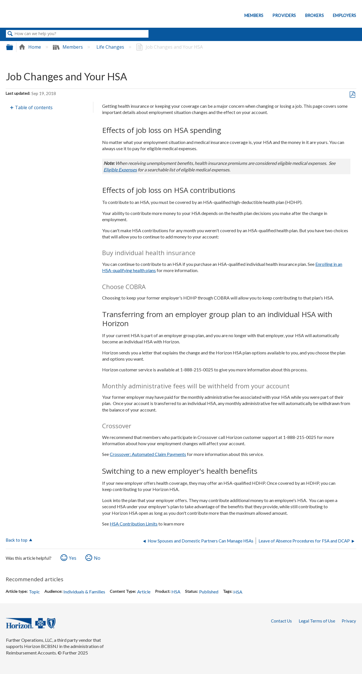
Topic (34, 591)
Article (143, 591)
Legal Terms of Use (317, 620)
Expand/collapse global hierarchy (13, 47)
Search (10, 34)
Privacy (349, 620)
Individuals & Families (84, 591)
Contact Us (281, 620)
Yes (72, 558)
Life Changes (110, 47)
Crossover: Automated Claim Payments (148, 454)
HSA (175, 591)
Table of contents (34, 107)
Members (253, 15)
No (97, 558)
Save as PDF (352, 94)
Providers (284, 15)
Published (208, 591)
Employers (344, 15)
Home (30, 47)
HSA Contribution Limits (134, 523)
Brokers (314, 15)
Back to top (16, 539)
